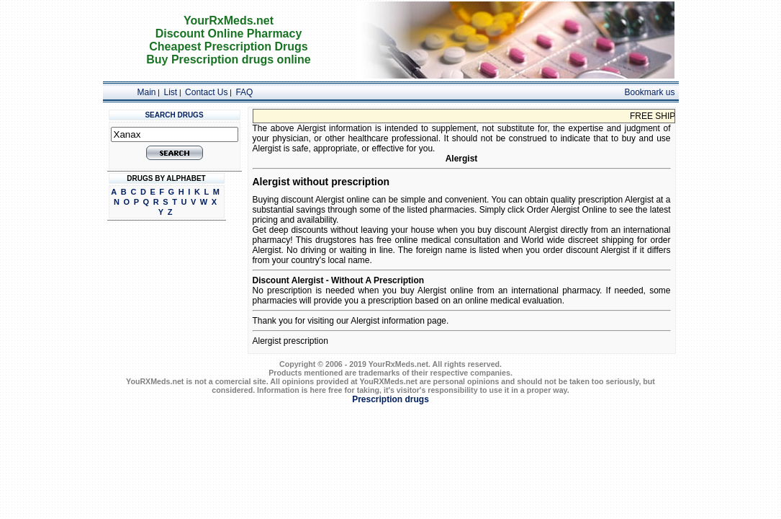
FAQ (244, 92)
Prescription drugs (390, 399)
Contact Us (206, 92)
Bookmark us (649, 92)
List (170, 92)
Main (146, 92)
